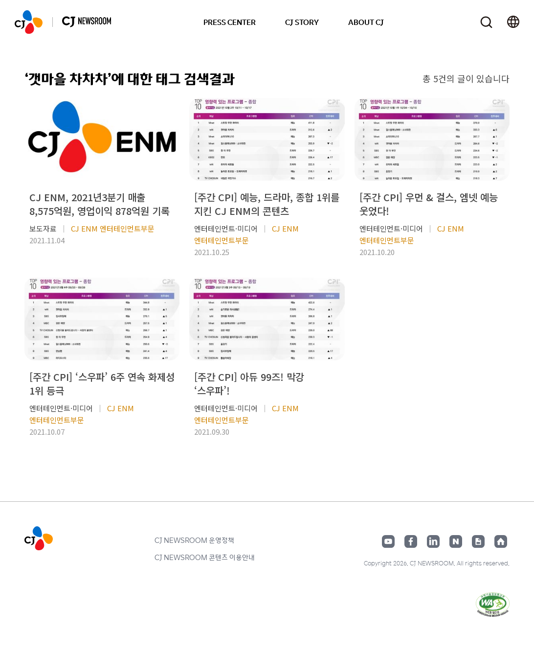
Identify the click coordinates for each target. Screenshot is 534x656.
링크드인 (433, 541)
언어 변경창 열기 (513, 22)
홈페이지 (501, 541)
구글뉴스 (478, 541)
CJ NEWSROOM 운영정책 (194, 540)
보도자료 (43, 228)
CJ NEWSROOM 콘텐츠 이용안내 (205, 557)
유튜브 (388, 541)
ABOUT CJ (366, 22)
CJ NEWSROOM (29, 22)
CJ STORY (302, 22)
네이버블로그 (456, 541)
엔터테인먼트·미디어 (226, 228)
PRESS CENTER (229, 22)
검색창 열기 (486, 22)
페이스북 (411, 541)
